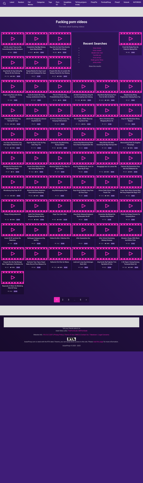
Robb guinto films (97, 60)
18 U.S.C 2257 (48, 335)
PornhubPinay (106, 2)
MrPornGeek (83, 331)
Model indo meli (97, 53)
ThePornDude (72, 331)
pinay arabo (97, 62)
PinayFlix (94, 2)
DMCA (77, 335)
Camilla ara (97, 55)
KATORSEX (137, 2)
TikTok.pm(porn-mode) (81, 3)
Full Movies (30, 3)
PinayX (117, 2)
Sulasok (126, 2)
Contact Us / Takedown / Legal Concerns (95, 335)
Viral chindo (97, 48)
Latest (12, 2)
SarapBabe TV (67, 3)
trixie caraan (97, 50)
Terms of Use (69, 335)
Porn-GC (58, 3)
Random (21, 2)
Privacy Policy (58, 335)
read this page (98, 342)
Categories (41, 2)
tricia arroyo (97, 58)
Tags (50, 2)
